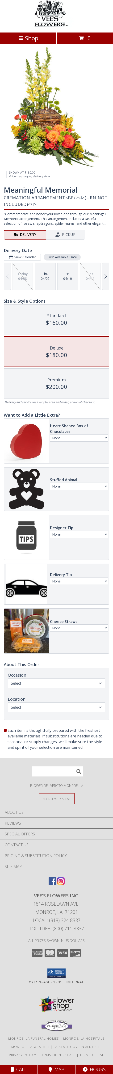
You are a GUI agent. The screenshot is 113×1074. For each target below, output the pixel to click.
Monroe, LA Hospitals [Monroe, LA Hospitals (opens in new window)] (84, 1038)
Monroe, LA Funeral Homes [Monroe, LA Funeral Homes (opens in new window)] (33, 1038)
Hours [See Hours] (94, 1069)
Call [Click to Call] (19, 1069)
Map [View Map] (56, 1069)
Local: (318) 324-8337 (56, 920)
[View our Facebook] (52, 883)
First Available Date (62, 257)
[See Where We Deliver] (57, 798)
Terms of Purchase (58, 1055)
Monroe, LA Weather (30, 1047)
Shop (28, 38)
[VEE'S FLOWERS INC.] (56, 25)
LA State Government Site (78, 1047)
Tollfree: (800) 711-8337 (56, 928)
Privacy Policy (22, 1055)
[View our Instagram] (61, 883)
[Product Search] (57, 771)
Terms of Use (92, 1055)
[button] (56, 973)
